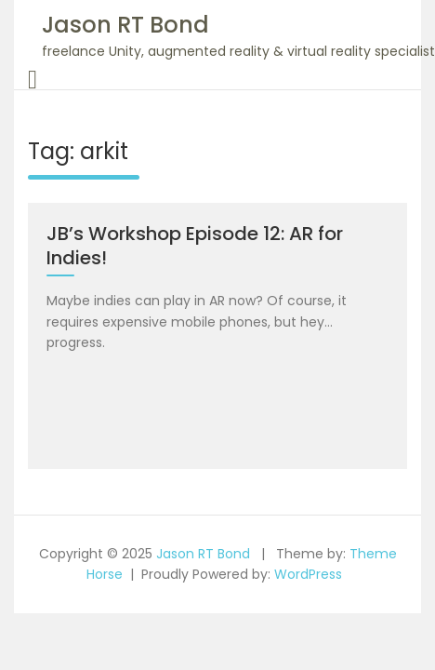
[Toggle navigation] (32, 80)
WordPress (308, 574)
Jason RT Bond (125, 24)
